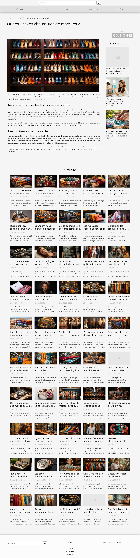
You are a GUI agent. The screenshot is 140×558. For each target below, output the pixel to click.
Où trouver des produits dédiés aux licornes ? (118, 229)
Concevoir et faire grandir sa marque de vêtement (70, 299)
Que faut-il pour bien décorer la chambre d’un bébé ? (118, 512)
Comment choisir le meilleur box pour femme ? (69, 406)
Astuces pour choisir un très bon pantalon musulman (21, 512)
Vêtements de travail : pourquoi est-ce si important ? (21, 370)
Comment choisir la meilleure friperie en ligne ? (93, 476)
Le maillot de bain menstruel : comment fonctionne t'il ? (94, 512)
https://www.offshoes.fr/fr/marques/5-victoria (80, 117)
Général (120, 9)
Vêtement (20, 9)
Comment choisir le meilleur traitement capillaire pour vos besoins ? (115, 102)
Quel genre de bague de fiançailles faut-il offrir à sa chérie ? (45, 406)
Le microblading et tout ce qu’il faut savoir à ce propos (44, 264)
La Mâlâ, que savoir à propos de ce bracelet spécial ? (69, 512)
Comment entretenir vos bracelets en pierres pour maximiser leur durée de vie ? (117, 134)
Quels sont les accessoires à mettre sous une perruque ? (69, 335)
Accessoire (94, 9)
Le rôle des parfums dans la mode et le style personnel (45, 193)
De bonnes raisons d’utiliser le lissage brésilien (93, 335)
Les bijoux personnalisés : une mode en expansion (45, 476)
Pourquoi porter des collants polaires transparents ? (118, 370)
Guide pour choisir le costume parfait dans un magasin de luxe (70, 229)
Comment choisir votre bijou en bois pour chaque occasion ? (116, 71)
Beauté (68, 9)
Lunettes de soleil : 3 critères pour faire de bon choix (21, 335)
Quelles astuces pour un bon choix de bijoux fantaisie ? (45, 335)
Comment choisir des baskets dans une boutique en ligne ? (70, 441)
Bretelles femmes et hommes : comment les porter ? (93, 441)
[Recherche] (67, 3)
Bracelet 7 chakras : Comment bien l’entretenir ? (69, 193)
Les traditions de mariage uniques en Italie (118, 193)
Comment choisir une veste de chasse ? (20, 441)
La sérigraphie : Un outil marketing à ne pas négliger (69, 370)
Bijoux (45, 9)
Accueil (9, 18)
